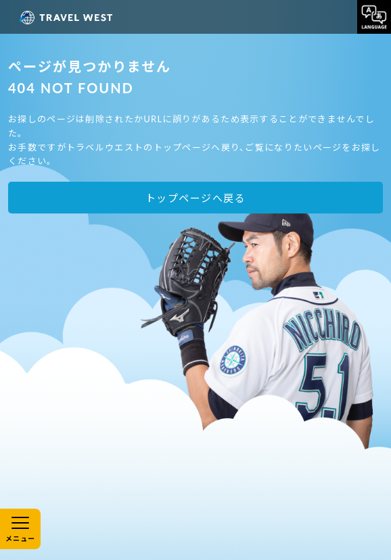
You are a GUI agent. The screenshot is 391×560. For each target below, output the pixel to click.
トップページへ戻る (195, 198)
